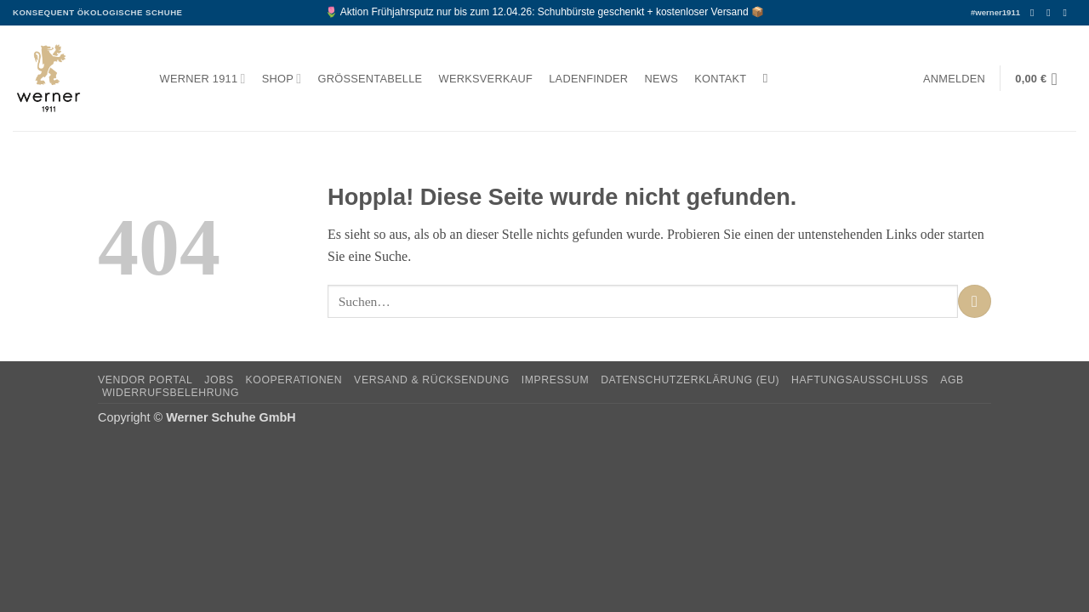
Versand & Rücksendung (432, 380)
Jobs (218, 380)
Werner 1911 (203, 79)
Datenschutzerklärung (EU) (690, 380)
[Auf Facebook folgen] (1035, 13)
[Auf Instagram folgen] (1051, 13)
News (661, 78)
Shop (282, 79)
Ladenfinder (588, 78)
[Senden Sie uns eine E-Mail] (1068, 13)
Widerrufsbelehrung (170, 393)
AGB (952, 380)
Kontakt (720, 78)
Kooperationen (294, 380)
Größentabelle (370, 78)
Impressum (556, 380)
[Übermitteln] (974, 301)
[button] (954, 78)
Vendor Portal (145, 380)
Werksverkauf (486, 78)
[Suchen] (769, 78)
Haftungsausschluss (859, 380)
